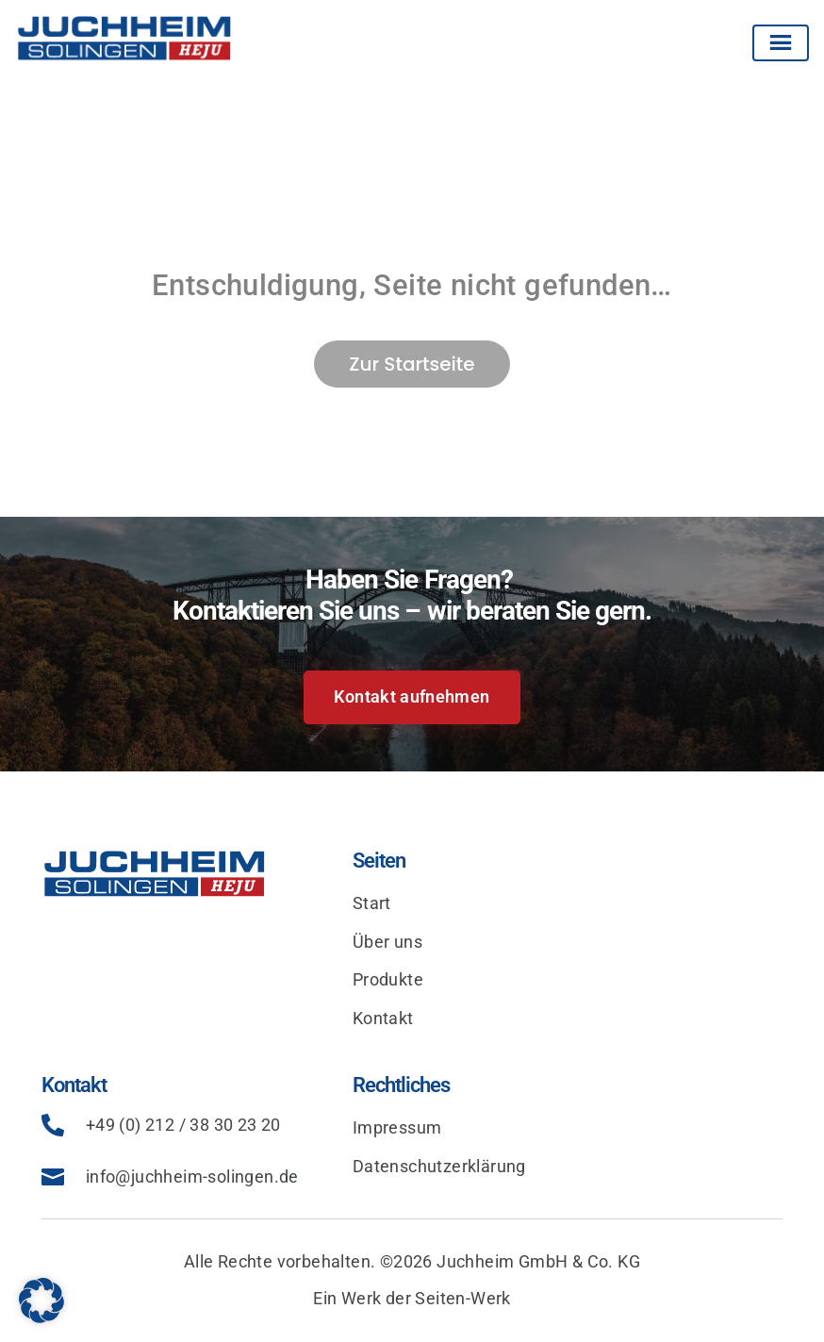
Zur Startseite (411, 364)
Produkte (388, 979)
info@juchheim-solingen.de (192, 1176)
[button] (41, 1300)
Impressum (397, 1127)
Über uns (387, 942)
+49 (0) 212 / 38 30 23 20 (183, 1125)
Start (372, 903)
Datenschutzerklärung (439, 1166)
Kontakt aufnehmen (411, 696)
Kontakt (383, 1018)
